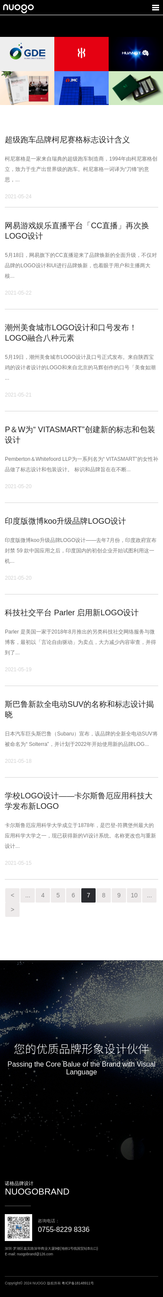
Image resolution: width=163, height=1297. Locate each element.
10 (134, 895)
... (27, 895)
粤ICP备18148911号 (78, 1283)
